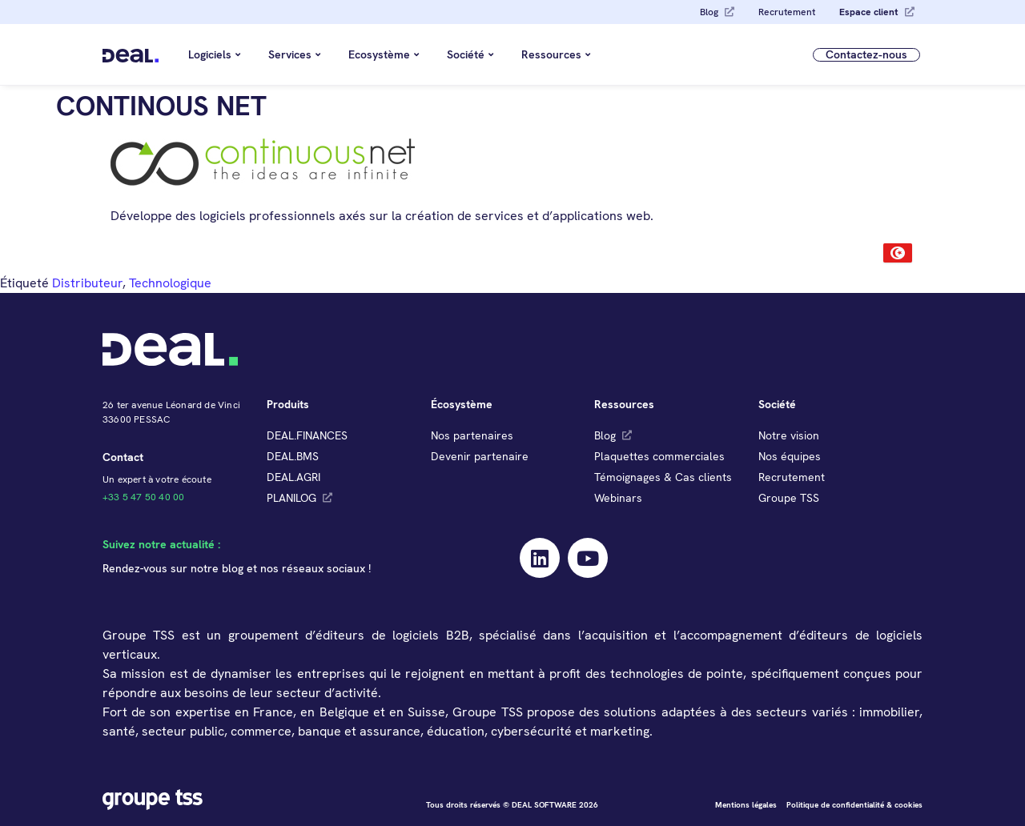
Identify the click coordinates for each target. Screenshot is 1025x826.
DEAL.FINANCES (307, 435)
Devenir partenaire (480, 456)
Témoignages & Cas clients (663, 477)
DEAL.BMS (293, 456)
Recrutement (786, 12)
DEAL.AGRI (293, 477)
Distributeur (87, 283)
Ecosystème (383, 54)
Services (294, 54)
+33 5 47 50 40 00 (143, 497)
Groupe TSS (788, 498)
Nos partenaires (472, 435)
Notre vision (788, 435)
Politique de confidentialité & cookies (854, 805)
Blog (709, 12)
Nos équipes (789, 456)
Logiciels (214, 54)
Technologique (170, 283)
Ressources (555, 54)
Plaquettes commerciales (659, 456)
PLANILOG (291, 498)
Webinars (618, 498)
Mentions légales (746, 805)
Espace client (868, 12)
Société (470, 54)
